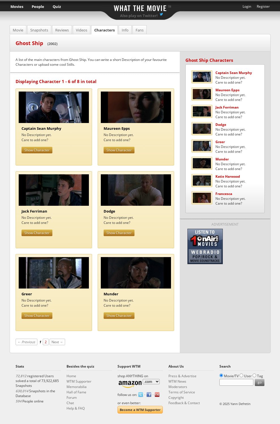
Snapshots (39, 30)
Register (263, 6)
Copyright (176, 397)
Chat (70, 402)
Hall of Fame (76, 392)
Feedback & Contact (184, 402)
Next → (57, 342)
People (38, 6)
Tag (260, 376)
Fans (140, 30)
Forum (72, 397)
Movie (18, 30)
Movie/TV (231, 376)
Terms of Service (181, 392)
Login (247, 6)
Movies (16, 6)
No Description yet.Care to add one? (233, 77)
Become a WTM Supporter (140, 410)
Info (125, 30)
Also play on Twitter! (139, 15)
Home (71, 376)
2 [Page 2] (46, 342)
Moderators (177, 386)
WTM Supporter (79, 381)
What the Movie (140, 7)
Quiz (57, 6)
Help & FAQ (76, 408)
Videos (81, 30)
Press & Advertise (182, 376)
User (248, 376)
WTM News (177, 381)
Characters (104, 30)
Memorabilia (77, 386)
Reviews (62, 30)
